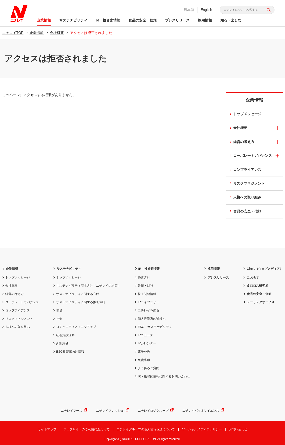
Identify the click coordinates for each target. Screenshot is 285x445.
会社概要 (57, 33)
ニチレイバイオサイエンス (203, 410)
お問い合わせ (238, 429)
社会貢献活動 (64, 335)
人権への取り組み (244, 197)
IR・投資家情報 (108, 20)
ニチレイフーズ (74, 410)
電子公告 (142, 351)
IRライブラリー (147, 302)
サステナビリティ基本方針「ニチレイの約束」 (87, 285)
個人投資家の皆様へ (150, 318)
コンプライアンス (244, 170)
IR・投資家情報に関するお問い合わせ (162, 376)
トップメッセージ (244, 114)
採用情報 (205, 20)
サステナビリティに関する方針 (76, 294)
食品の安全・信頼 (143, 20)
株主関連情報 (145, 294)
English (206, 10)
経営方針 (142, 277)
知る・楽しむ (231, 20)
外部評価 (60, 343)
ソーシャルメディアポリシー (202, 429)
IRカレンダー (145, 343)
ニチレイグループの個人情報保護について (146, 429)
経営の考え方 (240, 142)
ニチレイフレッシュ (112, 410)
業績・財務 (144, 285)
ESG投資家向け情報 (68, 351)
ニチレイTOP (12, 33)
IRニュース (144, 335)
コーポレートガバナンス (249, 156)
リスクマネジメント (246, 184)
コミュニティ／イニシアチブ (74, 327)
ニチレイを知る (147, 310)
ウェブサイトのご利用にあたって (86, 429)
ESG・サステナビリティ (153, 327)
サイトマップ (47, 429)
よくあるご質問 (147, 368)
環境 (57, 310)
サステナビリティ (74, 20)
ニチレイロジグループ (156, 410)
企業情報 (44, 20)
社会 (57, 318)
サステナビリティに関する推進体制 (79, 302)
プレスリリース (177, 20)
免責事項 (142, 360)
